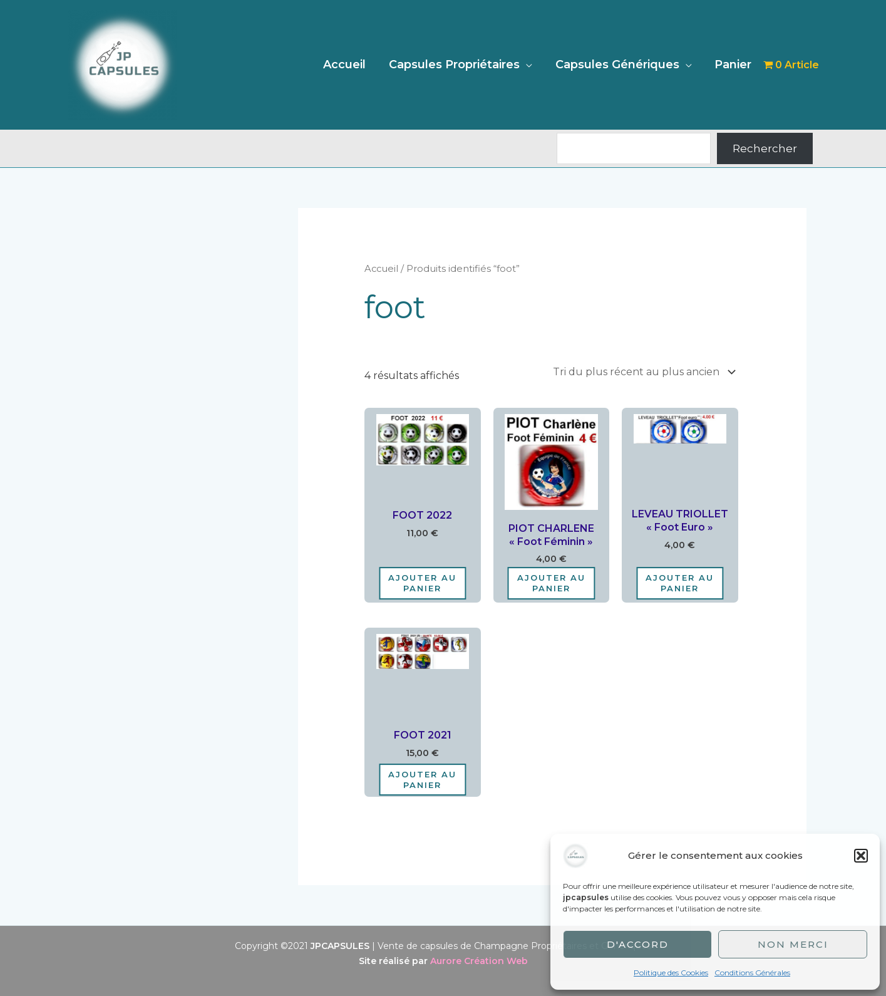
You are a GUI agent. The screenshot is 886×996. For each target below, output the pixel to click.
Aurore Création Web (479, 961)
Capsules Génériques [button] (618, 64)
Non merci (793, 944)
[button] (861, 855)
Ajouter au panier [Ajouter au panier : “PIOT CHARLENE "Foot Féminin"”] (551, 583)
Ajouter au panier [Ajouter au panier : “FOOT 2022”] (422, 583)
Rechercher (765, 148)
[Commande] (642, 372)
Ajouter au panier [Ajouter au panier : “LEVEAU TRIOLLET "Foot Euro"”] (680, 583)
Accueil (346, 64)
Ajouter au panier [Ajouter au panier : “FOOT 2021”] (422, 779)
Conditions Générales (752, 972)
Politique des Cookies (671, 972)
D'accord (638, 944)
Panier (733, 64)
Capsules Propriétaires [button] (455, 64)
